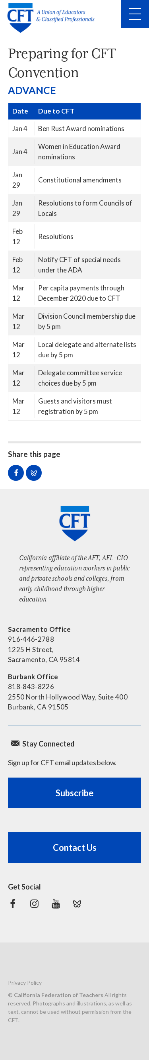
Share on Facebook (16, 473)
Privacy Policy (25, 982)
